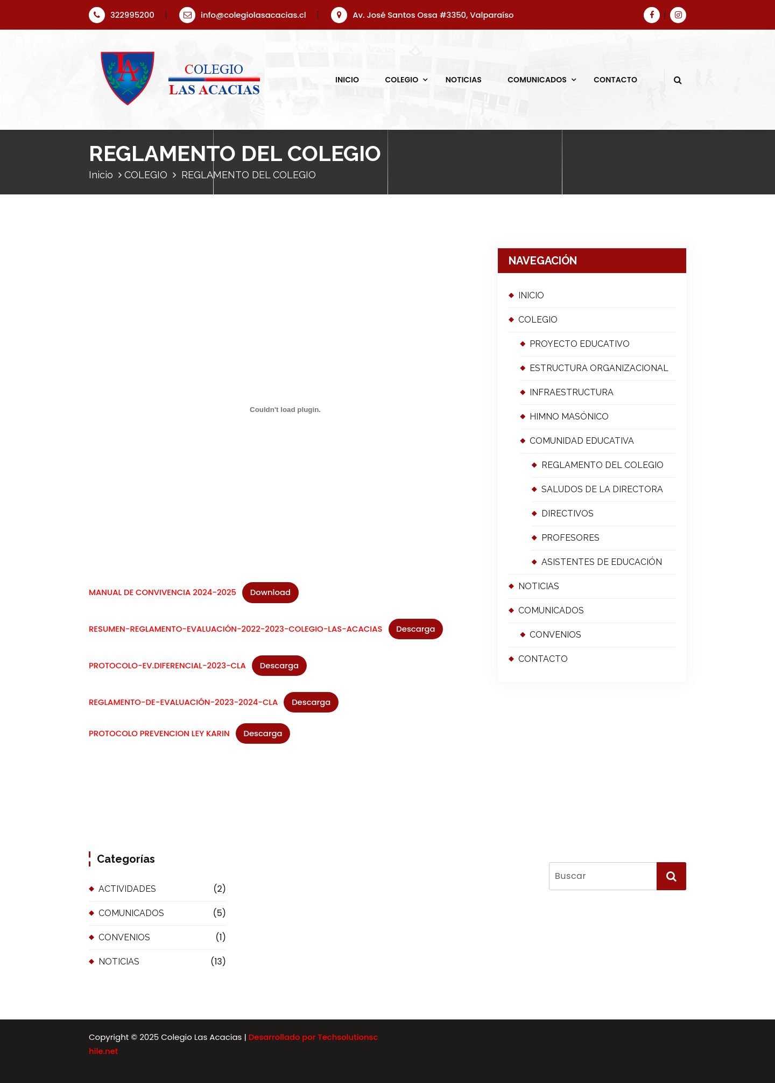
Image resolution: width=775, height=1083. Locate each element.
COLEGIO (401, 79)
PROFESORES (570, 538)
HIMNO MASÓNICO (569, 416)
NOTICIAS (464, 79)
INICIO (347, 79)
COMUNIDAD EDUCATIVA (582, 441)
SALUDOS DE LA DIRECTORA (602, 489)
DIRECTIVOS (567, 513)
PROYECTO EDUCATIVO (580, 344)
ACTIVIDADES (127, 889)
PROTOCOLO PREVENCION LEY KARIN (159, 733)
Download (270, 592)
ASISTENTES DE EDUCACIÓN (601, 562)
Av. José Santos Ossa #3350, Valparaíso (422, 14)
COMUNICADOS (537, 79)
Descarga (415, 628)
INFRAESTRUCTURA (572, 392)
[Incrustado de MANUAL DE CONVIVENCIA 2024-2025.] (285, 409)
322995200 (121, 14)
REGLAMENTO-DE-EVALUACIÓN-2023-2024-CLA (183, 702)
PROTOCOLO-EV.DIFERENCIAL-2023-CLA (167, 665)
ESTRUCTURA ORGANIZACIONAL (599, 368)
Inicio (101, 174)
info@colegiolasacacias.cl (242, 14)
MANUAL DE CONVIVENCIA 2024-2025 (162, 592)
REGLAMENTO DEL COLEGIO (602, 465)
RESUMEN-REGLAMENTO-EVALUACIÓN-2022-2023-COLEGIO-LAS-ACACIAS (235, 628)
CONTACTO (615, 79)
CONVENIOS (555, 635)
